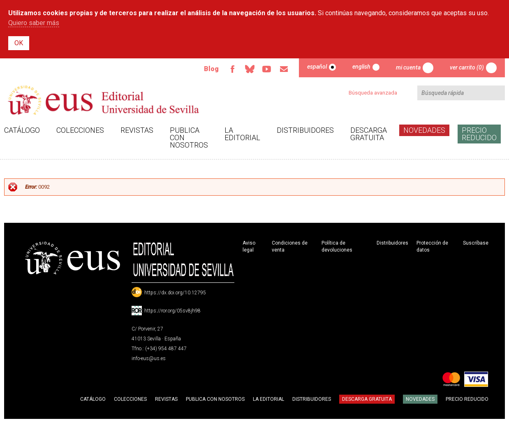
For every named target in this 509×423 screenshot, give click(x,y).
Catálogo (22, 130)
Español (317, 66)
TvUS (266, 69)
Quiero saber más (33, 23)
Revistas (136, 130)
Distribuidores (305, 130)
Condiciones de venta (290, 246)
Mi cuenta (408, 67)
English (361, 66)
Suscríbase (475, 243)
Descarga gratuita (368, 134)
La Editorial (242, 134)
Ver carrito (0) (467, 67)
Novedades (424, 130)
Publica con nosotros (189, 137)
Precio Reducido (479, 134)
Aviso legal (249, 246)
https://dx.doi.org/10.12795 (175, 293)
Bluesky (249, 69)
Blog (211, 69)
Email (284, 69)
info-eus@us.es (149, 358)
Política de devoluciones (337, 246)
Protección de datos (432, 246)
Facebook (232, 69)
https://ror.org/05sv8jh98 (172, 311)
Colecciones (80, 130)
